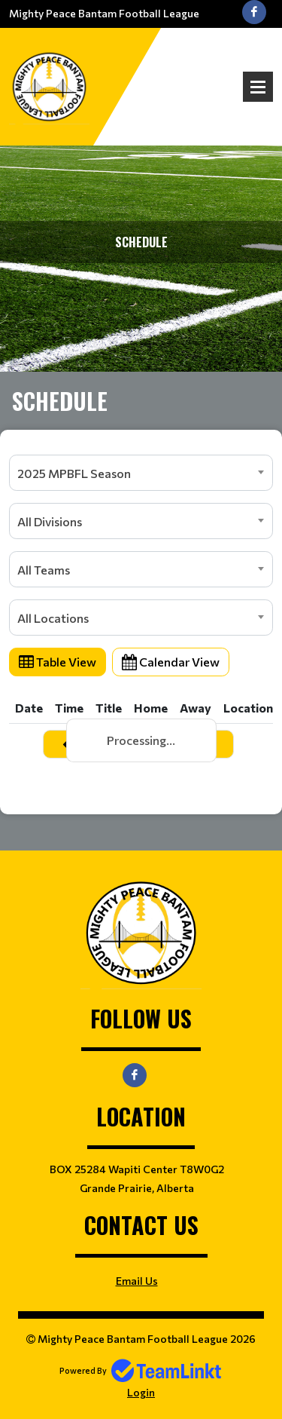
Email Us (137, 1280)
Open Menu (258, 87)
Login (141, 1392)
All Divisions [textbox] (49, 521)
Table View (57, 661)
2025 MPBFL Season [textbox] (74, 473)
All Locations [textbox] (53, 618)
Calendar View (171, 661)
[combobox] (141, 473)
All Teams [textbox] (43, 569)
